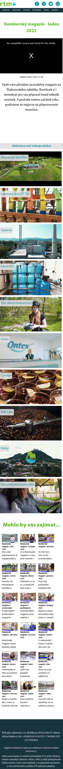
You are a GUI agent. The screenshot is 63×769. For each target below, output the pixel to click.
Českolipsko (36, 10)
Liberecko (6, 10)
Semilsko (26, 10)
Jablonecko (16, 10)
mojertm (54, 10)
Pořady (46, 10)
